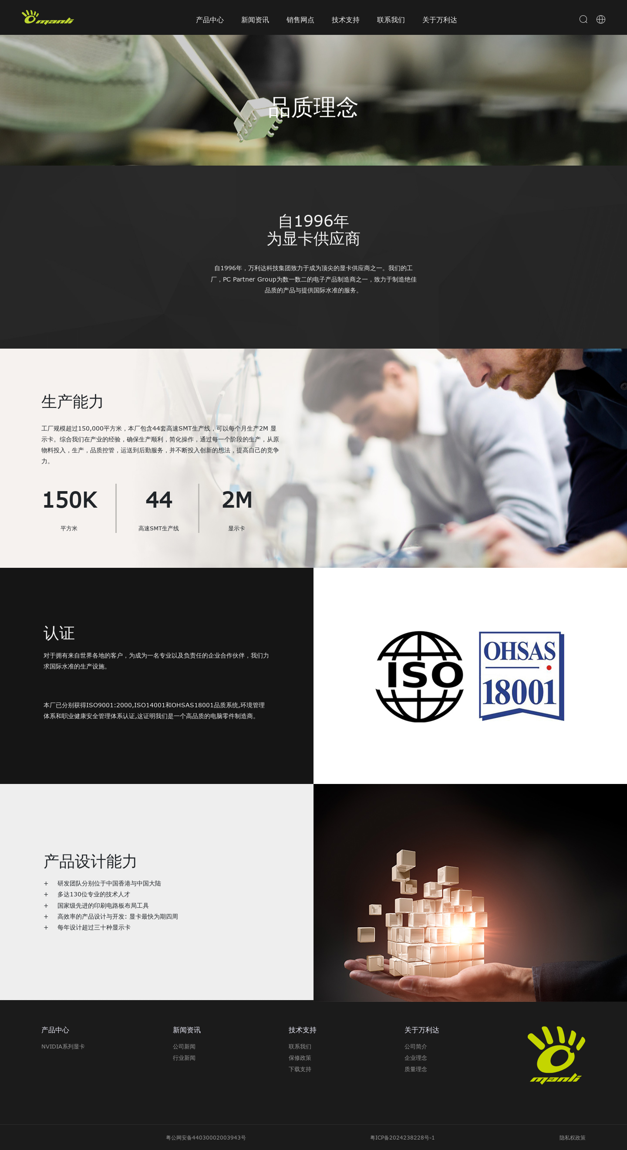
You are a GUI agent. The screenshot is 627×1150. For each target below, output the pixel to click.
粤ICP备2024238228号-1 (402, 1137)
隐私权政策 (573, 1137)
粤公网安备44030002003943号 (206, 1137)
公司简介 (416, 1046)
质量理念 (416, 1068)
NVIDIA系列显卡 (63, 1046)
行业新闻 (184, 1057)
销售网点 (300, 20)
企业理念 (416, 1057)
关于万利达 (439, 20)
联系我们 (391, 20)
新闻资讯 (255, 20)
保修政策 (300, 1057)
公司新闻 (184, 1046)
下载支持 (300, 1068)
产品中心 (210, 20)
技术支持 (346, 20)
